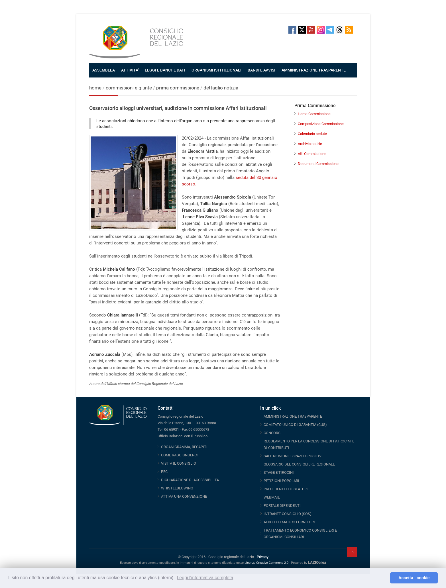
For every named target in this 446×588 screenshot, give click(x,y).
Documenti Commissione (318, 164)
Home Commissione (314, 114)
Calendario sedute (312, 134)
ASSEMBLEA (103, 70)
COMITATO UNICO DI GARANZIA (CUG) (295, 424)
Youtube (311, 30)
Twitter (302, 30)
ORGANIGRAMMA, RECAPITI (184, 447)
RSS (349, 30)
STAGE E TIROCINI (279, 472)
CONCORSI (273, 433)
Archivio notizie (310, 144)
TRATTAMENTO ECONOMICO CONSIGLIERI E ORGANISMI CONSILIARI (300, 533)
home (95, 88)
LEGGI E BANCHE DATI (165, 70)
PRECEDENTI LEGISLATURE (286, 489)
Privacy (262, 557)
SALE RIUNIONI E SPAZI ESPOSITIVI (293, 456)
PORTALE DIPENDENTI (282, 505)
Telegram (330, 30)
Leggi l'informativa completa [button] (205, 577)
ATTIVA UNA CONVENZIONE (184, 496)
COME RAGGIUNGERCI (179, 455)
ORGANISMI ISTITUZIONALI (216, 70)
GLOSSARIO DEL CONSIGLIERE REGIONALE (299, 464)
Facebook (292, 30)
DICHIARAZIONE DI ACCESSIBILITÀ (190, 480)
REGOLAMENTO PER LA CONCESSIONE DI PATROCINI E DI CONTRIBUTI (309, 444)
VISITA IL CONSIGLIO (178, 463)
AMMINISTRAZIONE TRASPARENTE (314, 70)
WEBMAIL (272, 497)
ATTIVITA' (130, 70)
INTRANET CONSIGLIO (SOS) (287, 514)
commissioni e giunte (129, 88)
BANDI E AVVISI (261, 70)
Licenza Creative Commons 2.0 (266, 563)
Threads (339, 30)
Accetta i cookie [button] (414, 577)
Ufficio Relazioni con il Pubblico (182, 436)
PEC (164, 471)
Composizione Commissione (321, 124)
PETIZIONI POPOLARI (281, 481)
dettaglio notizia (220, 88)
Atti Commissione (312, 154)
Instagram (321, 30)
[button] (384, 578)
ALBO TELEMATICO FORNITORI (289, 522)
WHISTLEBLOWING (177, 488)
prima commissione (177, 88)
